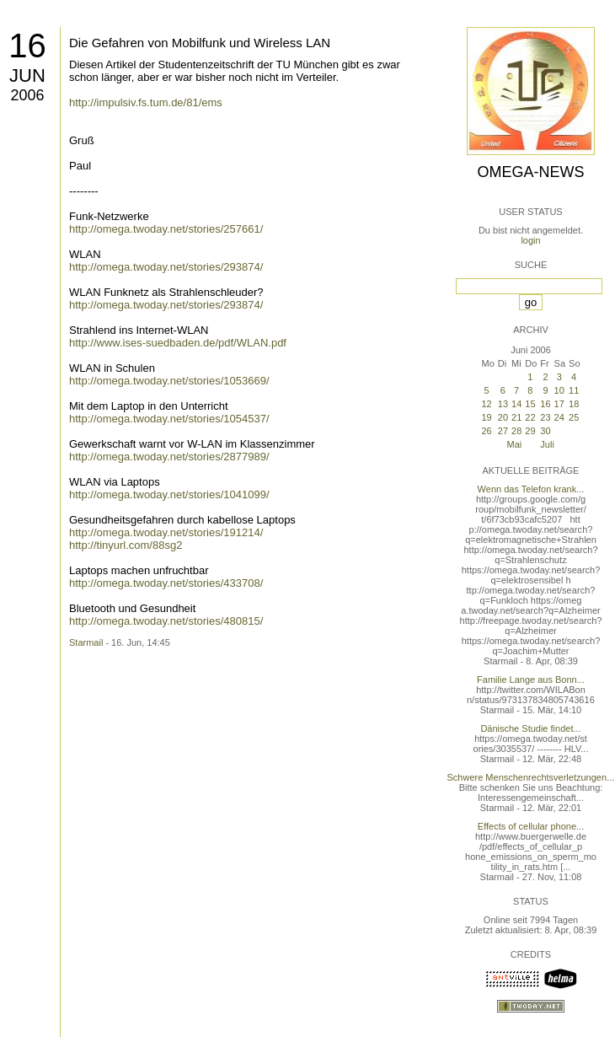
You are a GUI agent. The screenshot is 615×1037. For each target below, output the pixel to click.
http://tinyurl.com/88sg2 (125, 545)
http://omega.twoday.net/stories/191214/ (166, 532)
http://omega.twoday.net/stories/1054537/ (169, 418)
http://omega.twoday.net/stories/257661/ (166, 229)
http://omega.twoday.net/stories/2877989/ (169, 456)
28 (516, 431)
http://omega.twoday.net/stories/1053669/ (169, 380)
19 (486, 417)
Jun (27, 75)
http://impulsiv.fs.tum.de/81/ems (145, 102)
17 (559, 404)
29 (530, 431)
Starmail (86, 642)
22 (530, 417)
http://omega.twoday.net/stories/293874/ (166, 267)
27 (503, 431)
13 (503, 404)
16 (27, 45)
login (530, 240)
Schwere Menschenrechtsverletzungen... (531, 777)
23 (545, 417)
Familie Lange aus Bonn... (531, 679)
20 (503, 417)
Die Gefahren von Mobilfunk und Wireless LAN (199, 42)
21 (516, 417)
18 (574, 404)
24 (559, 417)
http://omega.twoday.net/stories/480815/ (166, 621)
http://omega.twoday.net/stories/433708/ (166, 583)
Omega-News (530, 172)
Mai (514, 444)
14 (516, 404)
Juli (547, 444)
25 (574, 417)
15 (530, 404)
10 (559, 390)
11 (574, 390)
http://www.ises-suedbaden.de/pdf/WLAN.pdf (177, 342)
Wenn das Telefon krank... (531, 489)
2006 (27, 95)
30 (545, 431)
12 (486, 404)
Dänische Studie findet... (530, 728)
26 (486, 431)
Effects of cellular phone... (531, 826)
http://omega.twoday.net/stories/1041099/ (169, 494)
